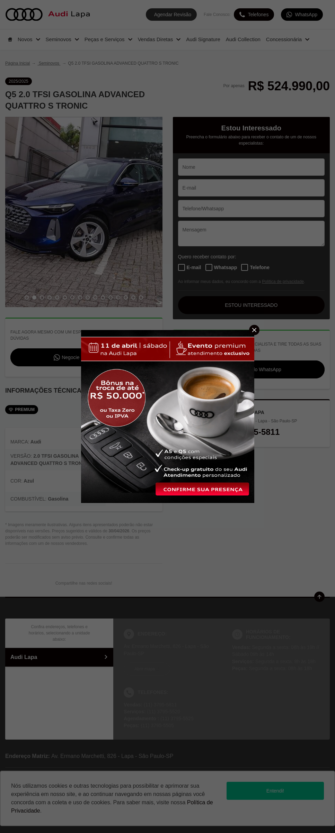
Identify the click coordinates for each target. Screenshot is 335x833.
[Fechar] (254, 330)
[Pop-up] (167, 416)
